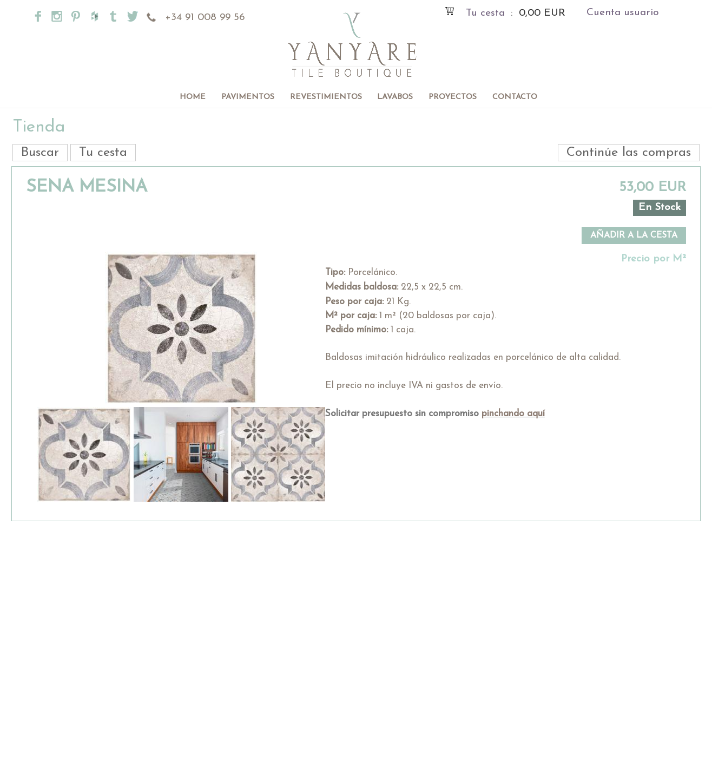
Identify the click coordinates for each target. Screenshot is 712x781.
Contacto (514, 97)
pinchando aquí (513, 413)
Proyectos (452, 97)
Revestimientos (326, 97)
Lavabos (395, 97)
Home (193, 97)
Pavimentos (247, 97)
